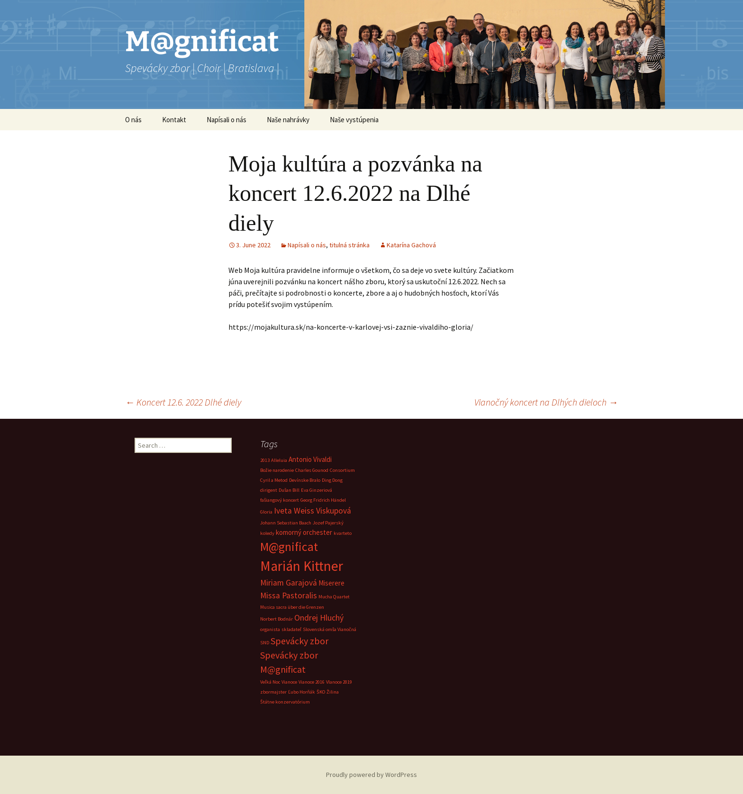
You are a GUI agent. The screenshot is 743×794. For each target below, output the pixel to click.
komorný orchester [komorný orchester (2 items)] (304, 532)
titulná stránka (349, 245)
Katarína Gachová (411, 245)
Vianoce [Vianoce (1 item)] (289, 682)
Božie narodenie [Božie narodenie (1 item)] (277, 470)
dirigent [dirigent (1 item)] (268, 490)
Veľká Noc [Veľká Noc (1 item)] (270, 682)
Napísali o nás (226, 119)
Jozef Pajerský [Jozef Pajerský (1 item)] (328, 523)
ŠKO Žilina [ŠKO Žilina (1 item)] (328, 692)
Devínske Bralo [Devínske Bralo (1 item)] (304, 480)
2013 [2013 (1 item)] (265, 460)
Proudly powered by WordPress (371, 774)
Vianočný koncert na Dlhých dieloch (546, 402)
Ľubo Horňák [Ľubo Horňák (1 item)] (301, 692)
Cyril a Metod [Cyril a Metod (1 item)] (274, 480)
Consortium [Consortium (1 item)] (342, 470)
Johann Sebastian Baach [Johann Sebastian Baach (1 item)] (285, 523)
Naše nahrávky (288, 119)
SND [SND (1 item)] (264, 643)
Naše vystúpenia (354, 119)
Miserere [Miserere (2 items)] (331, 582)
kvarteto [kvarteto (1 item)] (343, 533)
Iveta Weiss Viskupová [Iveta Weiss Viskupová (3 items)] (312, 510)
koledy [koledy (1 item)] (267, 533)
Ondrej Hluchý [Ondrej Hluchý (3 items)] (319, 618)
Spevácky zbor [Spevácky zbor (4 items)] (299, 641)
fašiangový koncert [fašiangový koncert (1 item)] (279, 500)
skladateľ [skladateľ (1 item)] (291, 629)
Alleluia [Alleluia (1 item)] (279, 460)
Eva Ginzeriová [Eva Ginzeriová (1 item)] (316, 490)
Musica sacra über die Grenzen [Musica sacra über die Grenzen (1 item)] (292, 607)
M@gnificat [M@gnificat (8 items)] (289, 546)
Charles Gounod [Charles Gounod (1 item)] (311, 470)
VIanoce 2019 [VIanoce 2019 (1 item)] (339, 682)
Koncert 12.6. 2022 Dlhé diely (183, 402)
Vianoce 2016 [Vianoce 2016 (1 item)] (312, 682)
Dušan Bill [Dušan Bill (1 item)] (289, 490)
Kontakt (174, 119)
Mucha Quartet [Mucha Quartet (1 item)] (334, 597)
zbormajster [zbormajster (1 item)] (273, 692)
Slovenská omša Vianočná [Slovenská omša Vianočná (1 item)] (329, 629)
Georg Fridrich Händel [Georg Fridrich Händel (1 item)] (323, 500)
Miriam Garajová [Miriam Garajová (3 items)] (288, 582)
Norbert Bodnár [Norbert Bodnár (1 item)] (276, 619)
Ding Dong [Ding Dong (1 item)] (332, 480)
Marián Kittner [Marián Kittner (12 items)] (301, 566)
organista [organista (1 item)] (270, 629)
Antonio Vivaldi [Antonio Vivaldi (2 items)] (310, 459)
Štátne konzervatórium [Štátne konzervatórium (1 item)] (285, 702)
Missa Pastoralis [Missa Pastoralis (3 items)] (288, 595)
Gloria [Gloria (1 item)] (266, 512)
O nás (133, 119)
